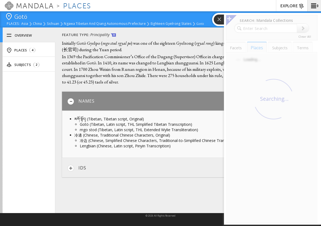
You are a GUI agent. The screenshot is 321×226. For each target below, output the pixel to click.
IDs (76, 168)
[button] (314, 5)
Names (81, 101)
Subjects (22, 64)
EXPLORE (292, 6)
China (37, 24)
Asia (24, 24)
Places (20, 50)
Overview (19, 35)
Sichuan (53, 24)
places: (13, 24)
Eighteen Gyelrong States (171, 24)
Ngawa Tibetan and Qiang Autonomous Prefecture (105, 24)
